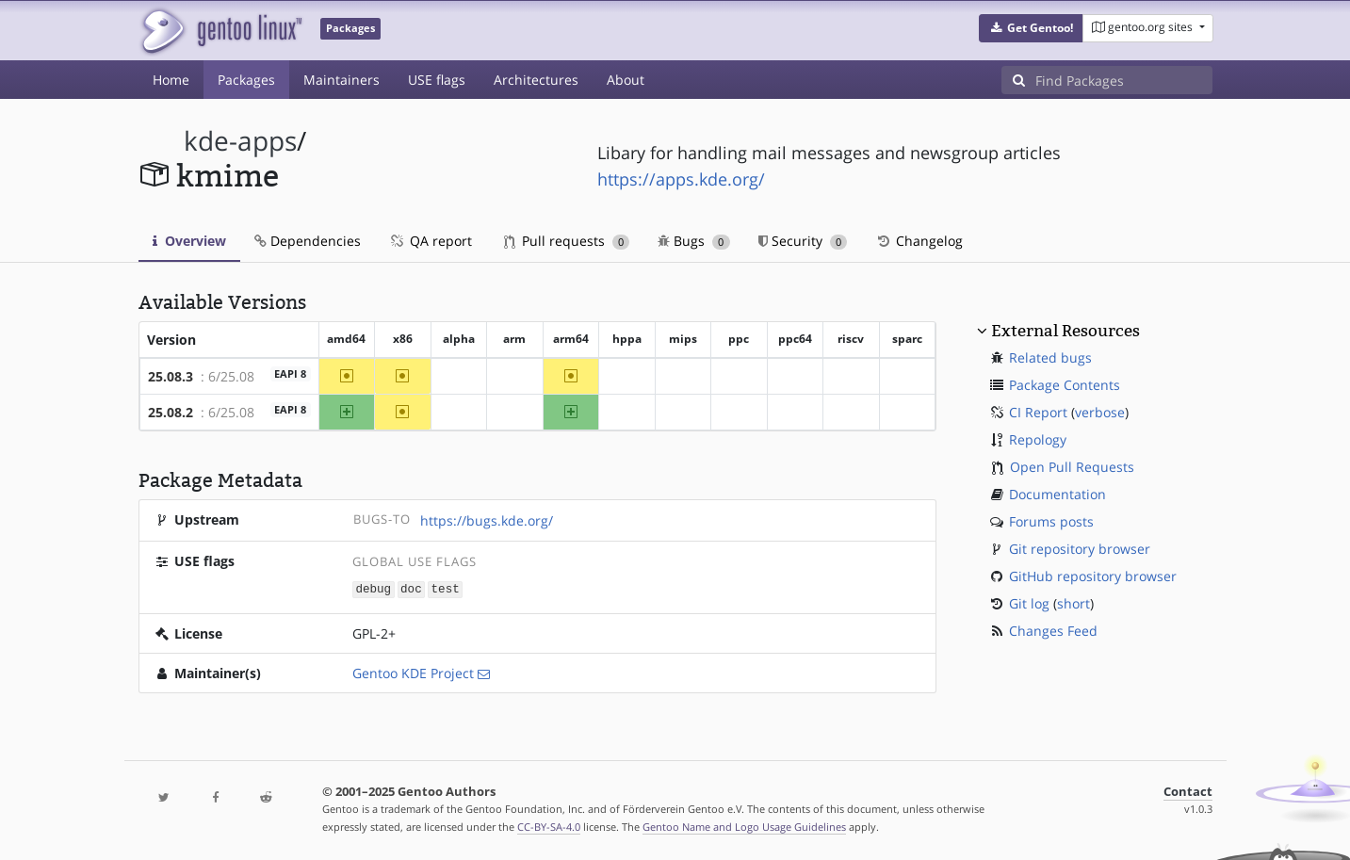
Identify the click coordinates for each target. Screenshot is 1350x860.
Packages (246, 80)
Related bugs (1050, 357)
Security (803, 241)
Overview (189, 241)
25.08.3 (170, 376)
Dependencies (307, 241)
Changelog (919, 241)
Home (171, 80)
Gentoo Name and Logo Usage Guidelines (744, 826)
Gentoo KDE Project (413, 672)
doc (411, 588)
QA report (430, 241)
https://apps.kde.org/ (681, 179)
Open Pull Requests (1072, 467)
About (625, 80)
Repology (1037, 439)
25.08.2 (170, 412)
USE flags (436, 80)
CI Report (1038, 412)
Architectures (536, 80)
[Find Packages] (1123, 80)
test (445, 588)
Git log (1029, 603)
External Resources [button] (1065, 330)
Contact (1187, 791)
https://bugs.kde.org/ (486, 520)
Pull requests (567, 241)
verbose (1100, 412)
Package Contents (1064, 385)
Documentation (1057, 494)
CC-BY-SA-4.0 (548, 826)
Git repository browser (1079, 549)
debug (373, 588)
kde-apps (240, 140)
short (1073, 603)
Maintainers (341, 80)
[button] (1031, 28)
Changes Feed (1053, 631)
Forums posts (1051, 521)
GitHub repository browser (1093, 576)
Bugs (694, 241)
